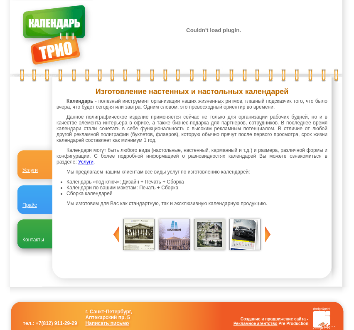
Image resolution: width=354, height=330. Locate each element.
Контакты (33, 240)
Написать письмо (107, 323)
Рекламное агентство (256, 323)
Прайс (29, 205)
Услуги (85, 162)
